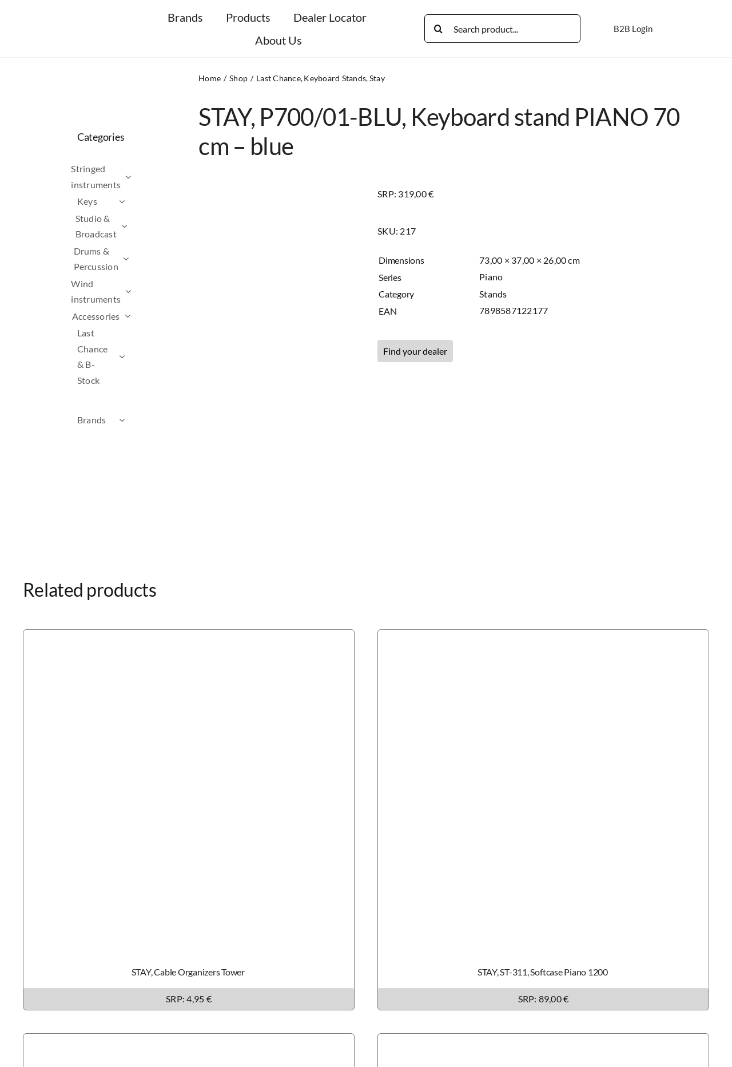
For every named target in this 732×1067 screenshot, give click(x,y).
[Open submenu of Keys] (142, 201)
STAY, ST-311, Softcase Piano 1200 (543, 971)
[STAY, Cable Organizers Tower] (188, 637)
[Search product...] (502, 28)
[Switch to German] (681, 28)
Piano (491, 276)
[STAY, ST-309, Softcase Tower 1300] (188, 1041)
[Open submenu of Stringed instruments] (149, 176)
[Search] (438, 28)
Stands (493, 293)
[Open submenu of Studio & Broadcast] (145, 226)
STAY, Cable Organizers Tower (188, 971)
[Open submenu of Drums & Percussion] (146, 259)
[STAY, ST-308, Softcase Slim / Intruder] (543, 1041)
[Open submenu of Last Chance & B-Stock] (142, 356)
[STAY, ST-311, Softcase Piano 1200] (543, 637)
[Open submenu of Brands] (142, 420)
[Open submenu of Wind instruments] (149, 291)
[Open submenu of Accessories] (148, 316)
